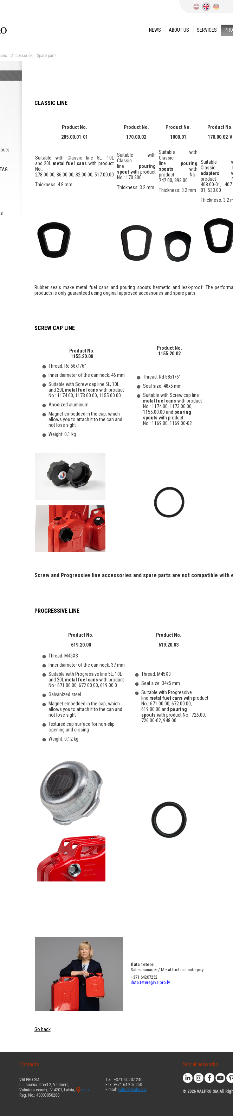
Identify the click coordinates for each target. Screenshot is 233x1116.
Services (207, 30)
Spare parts (47, 55)
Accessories (22, 55)
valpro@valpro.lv (132, 1089)
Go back (42, 1029)
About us (179, 30)
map (85, 1089)
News (155, 30)
